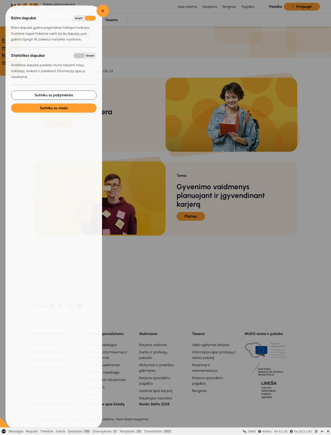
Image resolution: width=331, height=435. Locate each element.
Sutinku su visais (54, 108)
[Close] (103, 11)
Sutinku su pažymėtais (54, 95)
